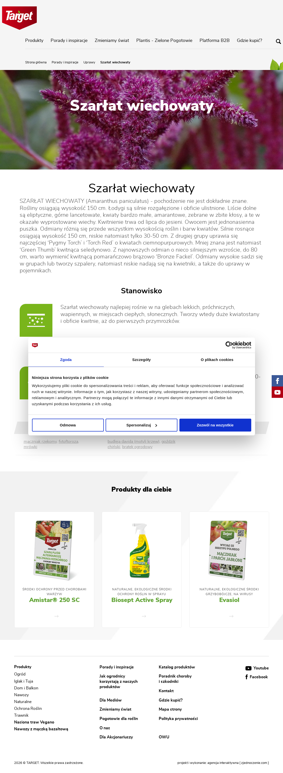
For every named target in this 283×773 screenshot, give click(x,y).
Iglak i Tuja (23, 681)
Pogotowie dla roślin (119, 718)
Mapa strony (170, 709)
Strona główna (36, 62)
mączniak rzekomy (40, 442)
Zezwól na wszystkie (215, 425)
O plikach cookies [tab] (217, 359)
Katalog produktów (177, 667)
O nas (105, 728)
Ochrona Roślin (28, 709)
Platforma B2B (215, 40)
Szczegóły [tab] (141, 359)
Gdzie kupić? (249, 40)
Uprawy (89, 62)
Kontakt (166, 691)
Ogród (19, 674)
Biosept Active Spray (141, 600)
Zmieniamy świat (112, 40)
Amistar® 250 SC (54, 600)
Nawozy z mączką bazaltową (41, 729)
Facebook (256, 677)
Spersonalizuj (141, 425)
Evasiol (229, 600)
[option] (54, 570)
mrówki (30, 447)
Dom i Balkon (26, 688)
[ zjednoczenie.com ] (254, 763)
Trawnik (21, 715)
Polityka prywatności (178, 718)
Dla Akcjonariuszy (116, 737)
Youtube (257, 668)
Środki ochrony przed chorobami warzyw (54, 591)
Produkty (34, 40)
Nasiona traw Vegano (34, 722)
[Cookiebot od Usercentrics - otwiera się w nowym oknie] (229, 345)
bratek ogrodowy (137, 447)
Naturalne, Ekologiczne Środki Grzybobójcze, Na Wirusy (229, 591)
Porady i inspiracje (69, 40)
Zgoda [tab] (66, 359)
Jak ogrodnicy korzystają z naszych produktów (119, 681)
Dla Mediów (111, 700)
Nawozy (21, 695)
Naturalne (23, 702)
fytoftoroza (68, 442)
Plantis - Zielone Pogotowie (164, 40)
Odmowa (68, 425)
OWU (164, 737)
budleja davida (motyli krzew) (134, 442)
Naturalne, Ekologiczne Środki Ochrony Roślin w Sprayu (142, 591)
